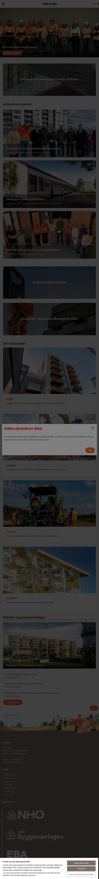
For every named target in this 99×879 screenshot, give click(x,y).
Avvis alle (81, 869)
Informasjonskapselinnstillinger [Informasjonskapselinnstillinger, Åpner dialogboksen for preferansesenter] (81, 874)
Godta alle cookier (81, 863)
